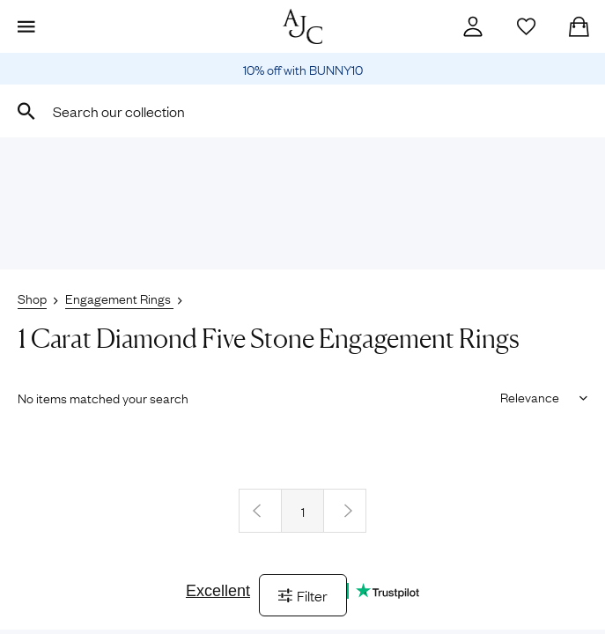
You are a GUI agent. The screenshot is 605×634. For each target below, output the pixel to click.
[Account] (472, 26)
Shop (32, 297)
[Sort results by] (537, 396)
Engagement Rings (119, 297)
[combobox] (302, 111)
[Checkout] (578, 26)
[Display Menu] (26, 26)
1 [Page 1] (303, 510)
